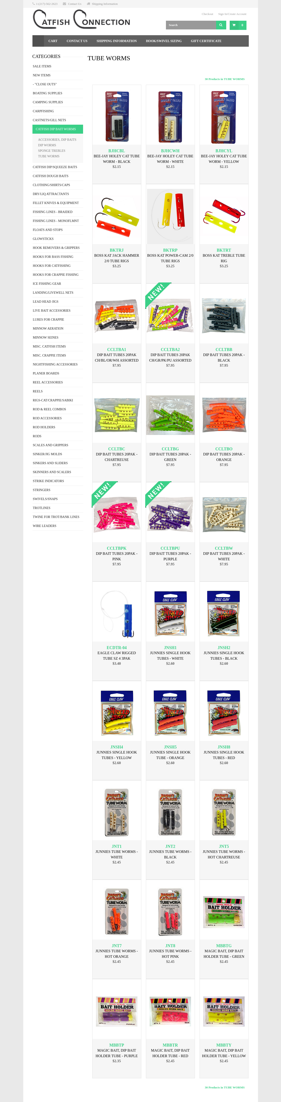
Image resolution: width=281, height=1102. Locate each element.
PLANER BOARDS (46, 373)
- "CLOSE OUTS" (45, 84)
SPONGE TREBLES (51, 150)
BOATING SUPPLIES (47, 93)
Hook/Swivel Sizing (164, 41)
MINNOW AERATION (48, 328)
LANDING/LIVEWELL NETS (53, 292)
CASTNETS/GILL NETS (49, 120)
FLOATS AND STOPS (48, 230)
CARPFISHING (43, 111)
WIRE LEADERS (44, 526)
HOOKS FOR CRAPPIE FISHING (56, 274)
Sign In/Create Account (232, 14)
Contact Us (74, 4)
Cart (53, 41)
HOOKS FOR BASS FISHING (53, 257)
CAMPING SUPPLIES (48, 102)
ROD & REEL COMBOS (49, 409)
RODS (37, 436)
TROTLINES (41, 508)
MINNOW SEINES (45, 337)
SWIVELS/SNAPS (45, 499)
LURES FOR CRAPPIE (48, 319)
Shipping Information (105, 4)
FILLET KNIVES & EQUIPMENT (56, 203)
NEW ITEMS (42, 75)
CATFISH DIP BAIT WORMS (56, 129)
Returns (44, 52)
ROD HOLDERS (44, 427)
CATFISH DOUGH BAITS (51, 176)
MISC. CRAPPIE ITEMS (49, 355)
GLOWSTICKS (43, 239)
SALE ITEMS (42, 66)
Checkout (207, 14)
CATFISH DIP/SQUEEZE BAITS (55, 167)
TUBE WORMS (49, 156)
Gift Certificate (206, 41)
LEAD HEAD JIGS (45, 301)
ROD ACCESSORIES (47, 418)
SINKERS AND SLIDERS (50, 463)
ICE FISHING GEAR (47, 283)
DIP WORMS (47, 145)
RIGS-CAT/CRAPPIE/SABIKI (53, 400)
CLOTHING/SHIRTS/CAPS (51, 185)
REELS (38, 391)
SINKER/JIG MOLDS (47, 454)
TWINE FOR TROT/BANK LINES (56, 517)
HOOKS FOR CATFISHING (52, 266)
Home (38, 41)
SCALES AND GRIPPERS (50, 445)
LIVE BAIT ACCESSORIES (52, 310)
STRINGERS (41, 490)
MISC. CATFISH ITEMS (49, 346)
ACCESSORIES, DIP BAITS (57, 139)
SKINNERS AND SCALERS (52, 472)
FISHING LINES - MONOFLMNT (56, 221)
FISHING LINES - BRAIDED (52, 212)
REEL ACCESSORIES (48, 382)
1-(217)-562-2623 (47, 4)
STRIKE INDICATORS (48, 481)
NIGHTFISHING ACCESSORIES (55, 364)
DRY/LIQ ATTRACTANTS (51, 194)
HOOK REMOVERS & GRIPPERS (56, 248)
